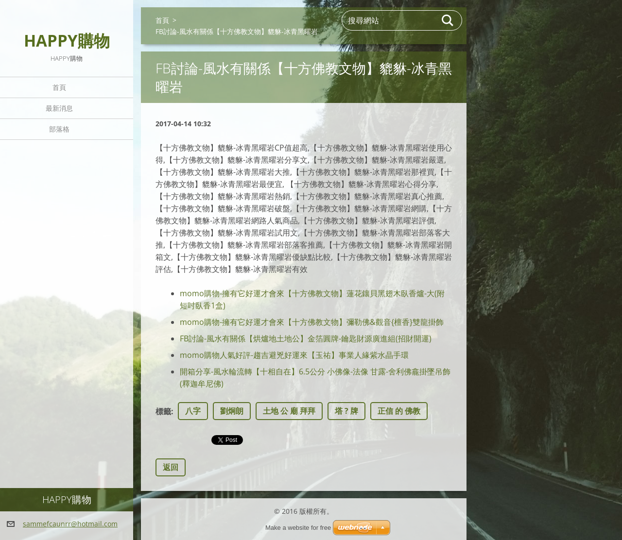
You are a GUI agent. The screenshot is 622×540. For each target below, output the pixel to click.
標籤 (163, 411)
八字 (193, 410)
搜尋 (448, 20)
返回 (170, 467)
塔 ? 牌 (346, 410)
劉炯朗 (231, 410)
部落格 (59, 129)
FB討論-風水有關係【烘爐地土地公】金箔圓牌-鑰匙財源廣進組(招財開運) (306, 338)
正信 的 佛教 (399, 410)
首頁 (59, 87)
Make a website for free (298, 527)
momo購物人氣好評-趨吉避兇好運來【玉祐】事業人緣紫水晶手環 (294, 355)
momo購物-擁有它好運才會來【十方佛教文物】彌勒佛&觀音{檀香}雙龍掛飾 (312, 322)
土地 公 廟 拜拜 (289, 410)
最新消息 (59, 108)
